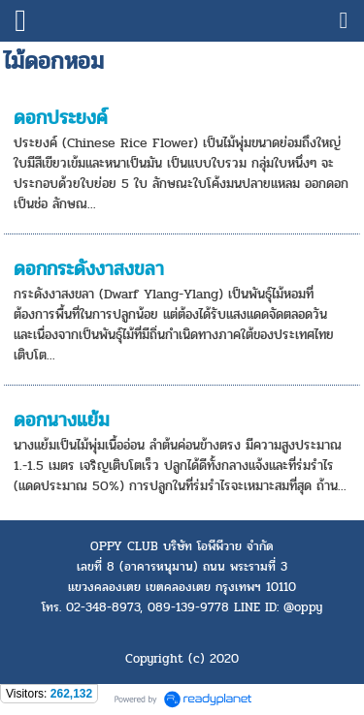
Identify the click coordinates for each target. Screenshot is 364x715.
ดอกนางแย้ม (62, 420)
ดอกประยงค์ (61, 118)
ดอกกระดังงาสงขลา (89, 269)
